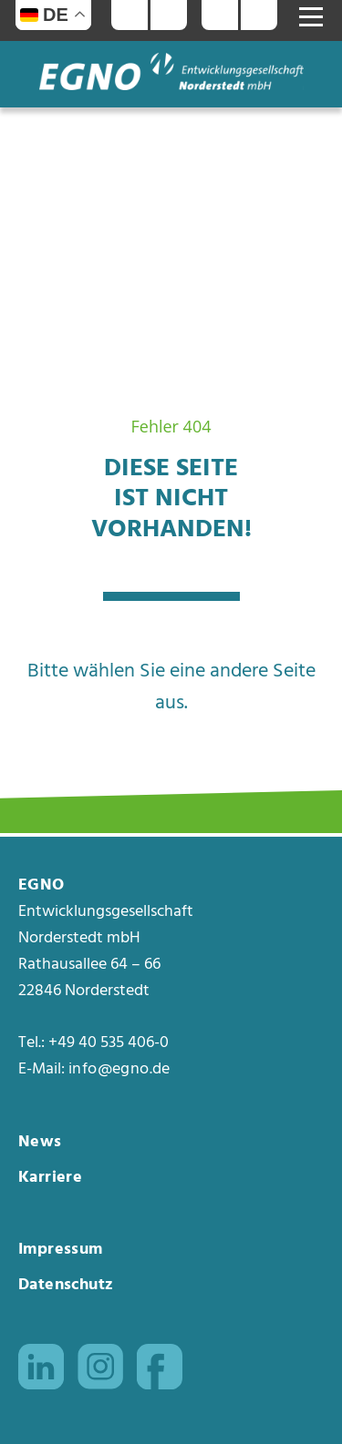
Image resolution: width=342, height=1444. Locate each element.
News (40, 1142)
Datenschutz (65, 1285)
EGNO (41, 886)
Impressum (60, 1249)
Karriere (50, 1177)
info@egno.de (119, 1070)
